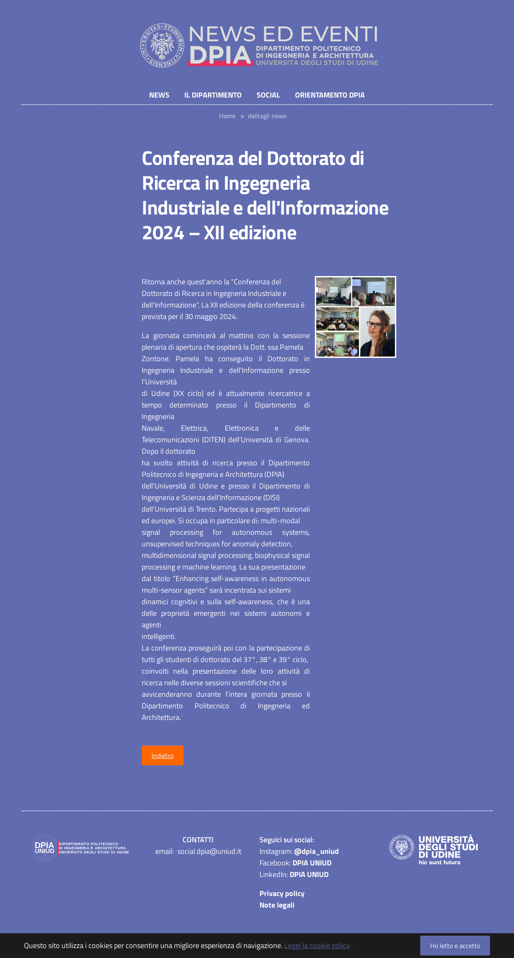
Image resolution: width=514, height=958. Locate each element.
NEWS (159, 95)
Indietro (163, 756)
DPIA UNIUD (312, 863)
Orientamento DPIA (330, 95)
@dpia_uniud (316, 852)
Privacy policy (282, 894)
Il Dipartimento (213, 95)
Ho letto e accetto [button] (455, 946)
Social (268, 95)
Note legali (277, 905)
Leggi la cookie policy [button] (317, 945)
